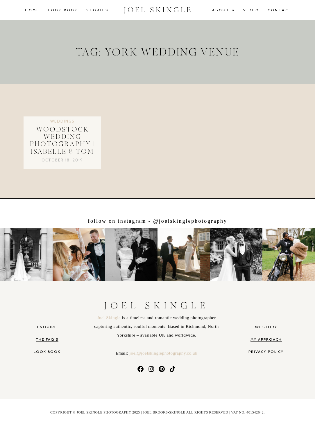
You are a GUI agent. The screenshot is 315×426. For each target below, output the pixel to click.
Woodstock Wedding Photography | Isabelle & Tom (62, 140)
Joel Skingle (109, 317)
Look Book (63, 10)
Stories (97, 10)
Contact (280, 10)
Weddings (62, 121)
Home (32, 10)
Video (251, 10)
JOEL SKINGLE (158, 10)
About (223, 10)
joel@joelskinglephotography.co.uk (163, 353)
